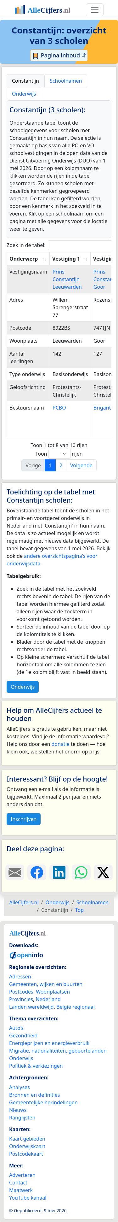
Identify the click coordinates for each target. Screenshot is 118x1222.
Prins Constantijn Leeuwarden (67, 279)
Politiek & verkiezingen (36, 1065)
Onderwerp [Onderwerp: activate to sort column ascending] (23, 258)
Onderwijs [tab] (24, 93)
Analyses (19, 1087)
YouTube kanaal (27, 1197)
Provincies (21, 999)
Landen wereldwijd (31, 1006)
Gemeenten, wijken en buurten (45, 984)
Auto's (16, 1027)
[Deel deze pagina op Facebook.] (36, 872)
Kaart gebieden (27, 1138)
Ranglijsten (22, 1117)
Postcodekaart (26, 1153)
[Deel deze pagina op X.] (103, 872)
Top (79, 909)
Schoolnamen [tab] (66, 80)
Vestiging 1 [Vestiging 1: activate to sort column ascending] (66, 258)
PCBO (59, 407)
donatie (60, 744)
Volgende (81, 465)
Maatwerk (21, 1190)
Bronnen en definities (34, 1094)
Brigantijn (105, 407)
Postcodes (21, 991)
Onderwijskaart (27, 1146)
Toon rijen (58, 454)
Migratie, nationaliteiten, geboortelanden (58, 1050)
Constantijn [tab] (25, 80)
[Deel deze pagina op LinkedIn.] (58, 872)
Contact (18, 1182)
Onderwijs (23, 686)
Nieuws (17, 1110)
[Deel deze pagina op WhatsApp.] (81, 872)
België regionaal (75, 1006)
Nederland (48, 999)
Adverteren (22, 1175)
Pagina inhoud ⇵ (59, 55)
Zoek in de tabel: (61, 245)
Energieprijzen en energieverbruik (49, 1043)
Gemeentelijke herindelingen (43, 1102)
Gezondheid (23, 1035)
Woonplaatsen (53, 991)
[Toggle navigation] (95, 9)
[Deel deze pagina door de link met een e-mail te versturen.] (14, 872)
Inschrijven (24, 819)
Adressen (20, 976)
